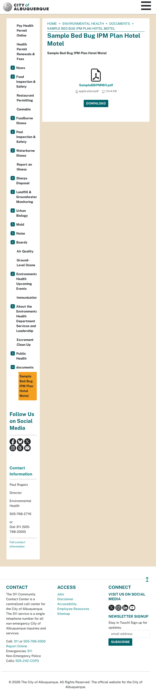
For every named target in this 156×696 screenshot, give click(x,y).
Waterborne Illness (25, 153)
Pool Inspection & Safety (26, 137)
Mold (20, 224)
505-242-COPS (27, 661)
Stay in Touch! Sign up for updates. (127, 625)
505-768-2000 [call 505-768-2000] (34, 641)
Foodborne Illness (24, 120)
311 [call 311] (16, 641)
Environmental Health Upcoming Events (26, 281)
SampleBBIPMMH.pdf (96, 85)
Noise (20, 233)
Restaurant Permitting (25, 98)
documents (119, 24)
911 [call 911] (29, 651)
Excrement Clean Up (25, 342)
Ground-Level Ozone (26, 262)
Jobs (60, 594)
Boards (21, 242)
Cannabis (24, 109)
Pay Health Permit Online (25, 30)
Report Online (16, 646)
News (20, 68)
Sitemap (63, 614)
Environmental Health (83, 24)
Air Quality (25, 251)
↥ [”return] (147, 579)
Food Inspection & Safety (26, 81)
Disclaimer (65, 599)
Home (52, 24)
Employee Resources (73, 609)
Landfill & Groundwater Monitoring (26, 197)
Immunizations (27, 298)
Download (96, 103)
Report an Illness (24, 167)
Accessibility (67, 604)
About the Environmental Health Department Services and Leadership (26, 319)
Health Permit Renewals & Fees (26, 51)
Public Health (21, 356)
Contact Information (21, 470)
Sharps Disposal (22, 180)
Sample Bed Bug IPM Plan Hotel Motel (26, 386)
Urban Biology (22, 213)
